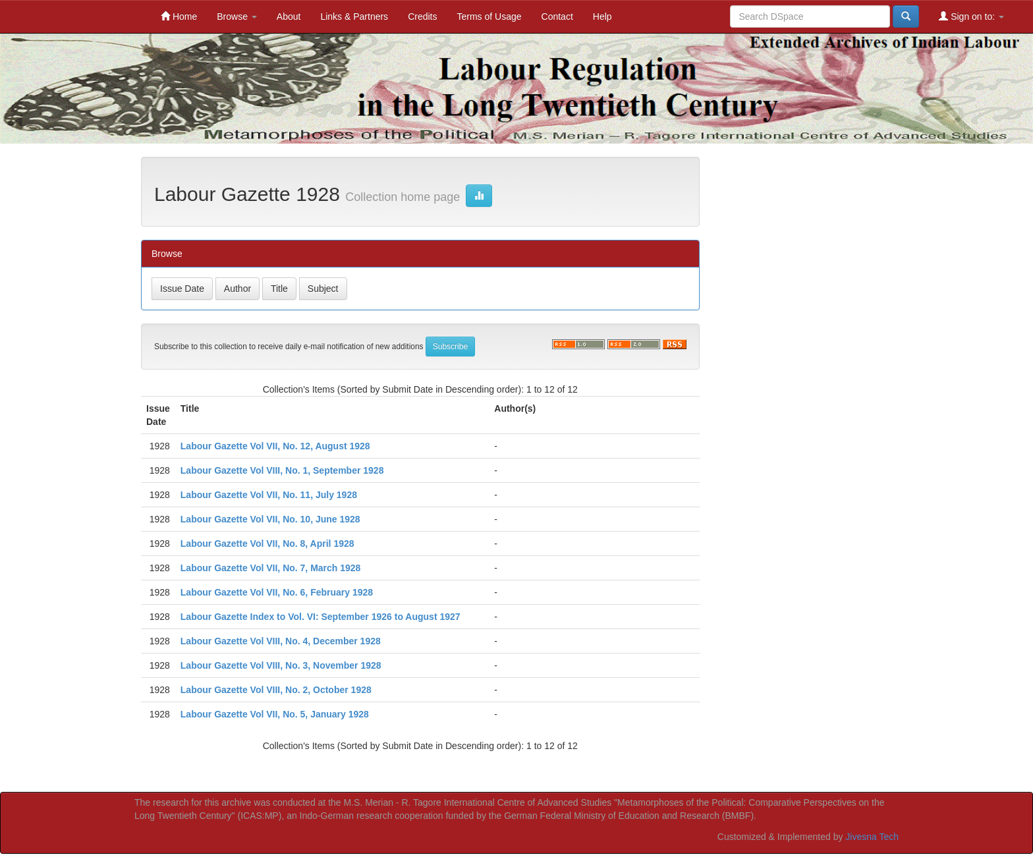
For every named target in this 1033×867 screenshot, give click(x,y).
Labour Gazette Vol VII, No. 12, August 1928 (275, 446)
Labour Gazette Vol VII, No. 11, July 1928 (269, 494)
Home (179, 16)
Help (602, 16)
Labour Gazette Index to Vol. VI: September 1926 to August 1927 (321, 616)
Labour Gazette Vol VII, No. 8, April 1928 (267, 543)
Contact (557, 16)
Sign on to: (971, 16)
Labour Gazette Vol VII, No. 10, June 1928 (270, 519)
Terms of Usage (489, 16)
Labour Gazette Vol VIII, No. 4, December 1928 (281, 641)
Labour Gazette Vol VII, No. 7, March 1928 (271, 568)
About (289, 16)
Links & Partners (354, 16)
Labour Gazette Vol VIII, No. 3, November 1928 (281, 665)
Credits (422, 16)
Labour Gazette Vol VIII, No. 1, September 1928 (282, 470)
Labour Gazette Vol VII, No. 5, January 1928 (275, 714)
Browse (237, 16)
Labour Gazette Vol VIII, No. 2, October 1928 (276, 690)
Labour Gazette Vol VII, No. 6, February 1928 (277, 592)
